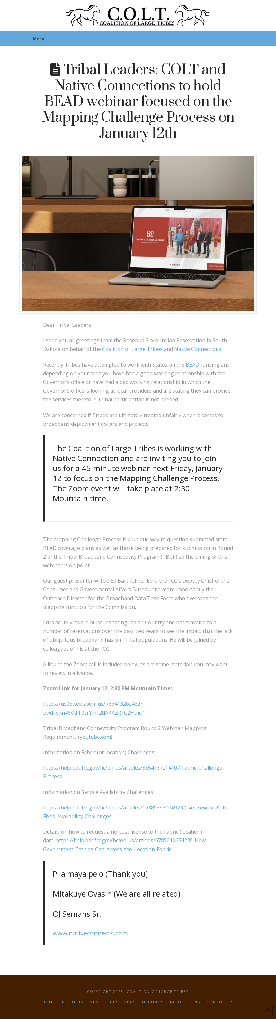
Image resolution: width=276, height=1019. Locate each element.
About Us (72, 1002)
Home (48, 1002)
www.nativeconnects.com (90, 933)
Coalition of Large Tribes (132, 349)
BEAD (192, 364)
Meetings (153, 1002)
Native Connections (197, 349)
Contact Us (220, 1002)
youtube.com (95, 736)
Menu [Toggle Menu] (35, 38)
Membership (103, 1002)
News (130, 1002)
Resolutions (185, 1002)
